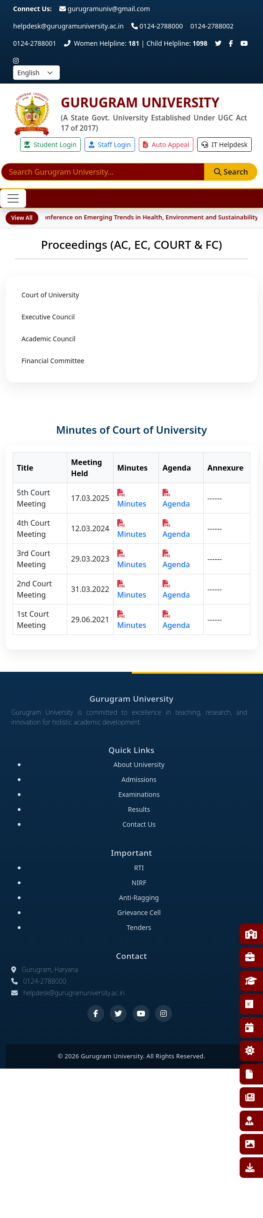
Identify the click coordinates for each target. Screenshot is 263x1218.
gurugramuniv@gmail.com (104, 8)
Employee (249, 1121)
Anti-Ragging (139, 897)
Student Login (50, 144)
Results (139, 809)
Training (250, 957)
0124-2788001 (35, 43)
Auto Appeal (166, 144)
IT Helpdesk (224, 144)
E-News (250, 1097)
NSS (250, 1051)
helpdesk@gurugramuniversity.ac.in (68, 25)
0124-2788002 (212, 25)
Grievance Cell (139, 912)
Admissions (138, 779)
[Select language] (36, 72)
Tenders (139, 927)
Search (231, 172)
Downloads (250, 1167)
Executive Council (48, 316)
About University (139, 764)
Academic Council (48, 338)
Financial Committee (52, 360)
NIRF (139, 882)
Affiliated (251, 981)
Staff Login (110, 144)
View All (22, 218)
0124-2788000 (157, 25)
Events (249, 1027)
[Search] (103, 172)
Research (249, 1004)
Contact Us (139, 824)
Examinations (139, 794)
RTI (249, 1074)
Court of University (50, 294)
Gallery (250, 1144)
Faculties (251, 934)
